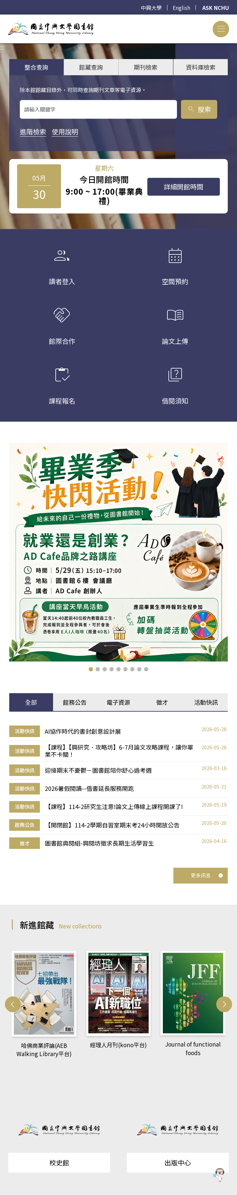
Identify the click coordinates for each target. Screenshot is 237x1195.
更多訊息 (207, 875)
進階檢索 (33, 131)
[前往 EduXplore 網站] (218, 1175)
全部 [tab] (31, 702)
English (181, 8)
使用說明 (65, 131)
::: (2, 18)
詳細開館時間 (183, 186)
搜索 (199, 109)
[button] (91, 669)
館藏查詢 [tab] (91, 67)
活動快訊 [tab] (206, 702)
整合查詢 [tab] (36, 67)
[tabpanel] (118, 787)
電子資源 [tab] (118, 702)
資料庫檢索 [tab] (201, 67)
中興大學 (151, 8)
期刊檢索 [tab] (146, 67)
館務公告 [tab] (75, 702)
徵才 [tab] (162, 702)
